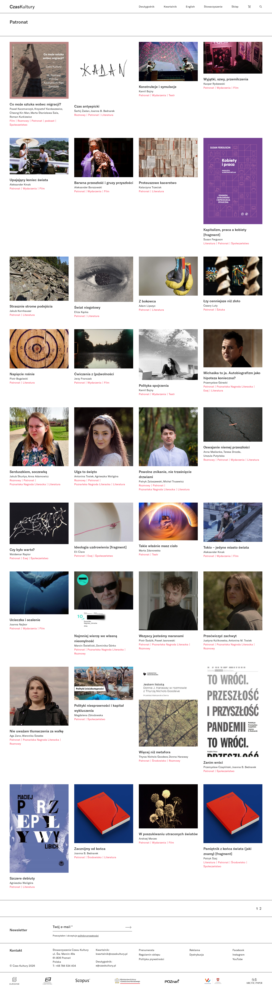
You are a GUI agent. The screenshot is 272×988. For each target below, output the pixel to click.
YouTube (238, 959)
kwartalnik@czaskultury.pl (112, 953)
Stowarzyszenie (213, 6)
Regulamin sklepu (149, 954)
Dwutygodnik (147, 6)
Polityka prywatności (151, 959)
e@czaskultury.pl (106, 965)
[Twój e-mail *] (89, 927)
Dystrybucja (196, 954)
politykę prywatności (88, 935)
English (190, 6)
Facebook (238, 950)
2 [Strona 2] (260, 908)
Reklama (194, 950)
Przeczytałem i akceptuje (76, 935)
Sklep (235, 6)
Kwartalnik (170, 6)
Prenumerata (146, 950)
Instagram (239, 954)
